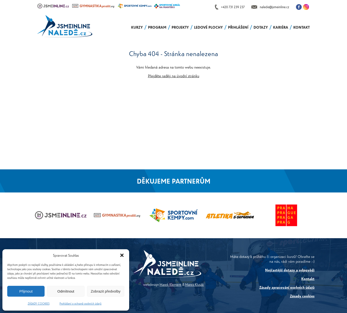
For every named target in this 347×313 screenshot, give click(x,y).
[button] (122, 255)
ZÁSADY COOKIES (38, 303)
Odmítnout (65, 291)
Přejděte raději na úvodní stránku (173, 75)
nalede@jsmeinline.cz (274, 7)
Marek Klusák (194, 284)
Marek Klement (170, 284)
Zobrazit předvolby (105, 291)
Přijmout (26, 291)
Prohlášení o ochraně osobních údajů (80, 303)
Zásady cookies (302, 296)
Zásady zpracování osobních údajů (286, 287)
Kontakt (307, 278)
